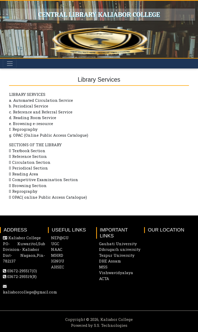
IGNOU (57, 261)
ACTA (104, 278)
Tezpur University (117, 255)
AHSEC (57, 266)
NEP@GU (60, 237)
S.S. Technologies (110, 325)
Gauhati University (118, 243)
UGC (55, 243)
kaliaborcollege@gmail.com (30, 292)
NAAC (56, 249)
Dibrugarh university (120, 249)
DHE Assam (110, 261)
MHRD (57, 255)
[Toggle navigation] (9, 63)
